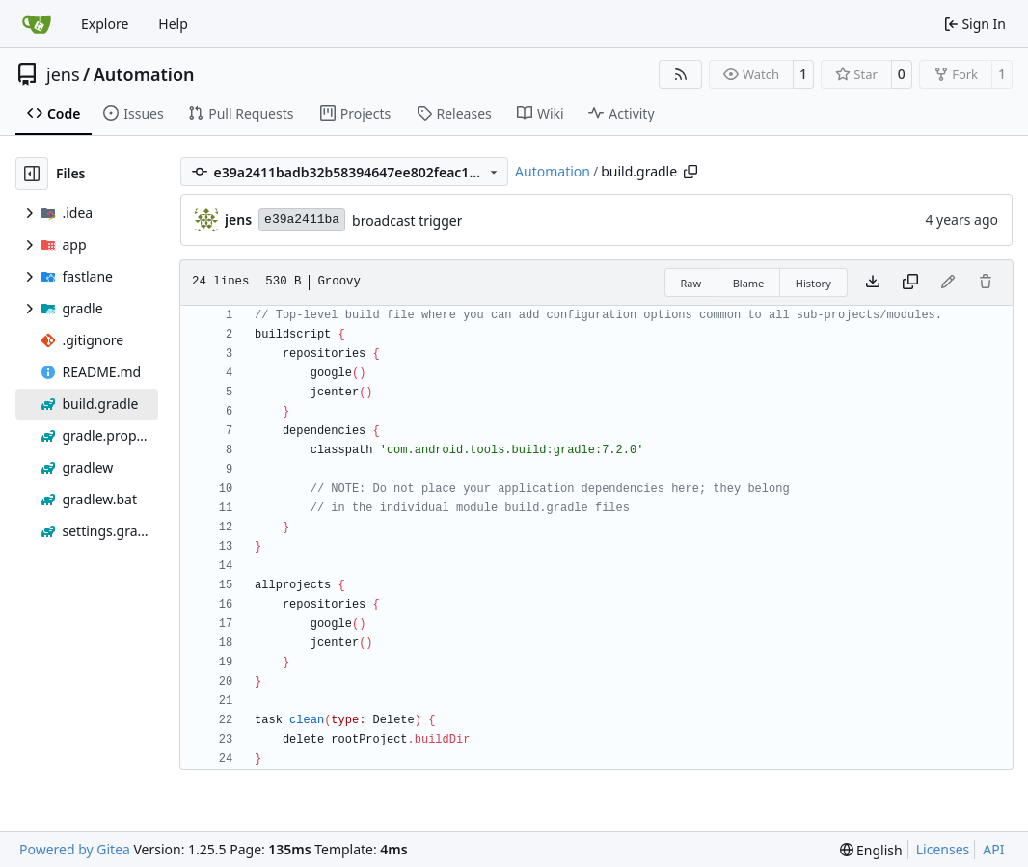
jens (63, 74)
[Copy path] (690, 171)
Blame (749, 283)
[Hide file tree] (31, 173)
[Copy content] (910, 282)
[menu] (871, 850)
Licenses (943, 849)
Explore (104, 23)
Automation (144, 74)
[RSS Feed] (681, 74)
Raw (691, 283)
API (993, 849)
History (813, 283)
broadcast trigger (407, 220)
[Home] (37, 24)
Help (173, 23)
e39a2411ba (301, 219)
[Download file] (872, 282)
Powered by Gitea (74, 849)
